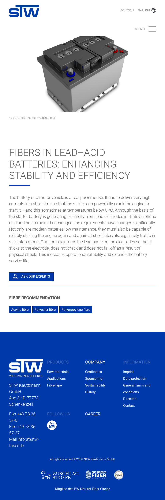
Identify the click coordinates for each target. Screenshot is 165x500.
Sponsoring (93, 379)
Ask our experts (31, 276)
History (90, 392)
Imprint (128, 372)
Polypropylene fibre (75, 310)
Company (95, 362)
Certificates (93, 372)
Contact (129, 406)
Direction (129, 399)
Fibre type (54, 385)
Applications (47, 117)
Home (31, 117)
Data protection (134, 379)
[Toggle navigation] (144, 29)
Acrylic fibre (20, 310)
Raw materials (57, 372)
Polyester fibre (45, 310)
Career (92, 413)
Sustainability (95, 385)
